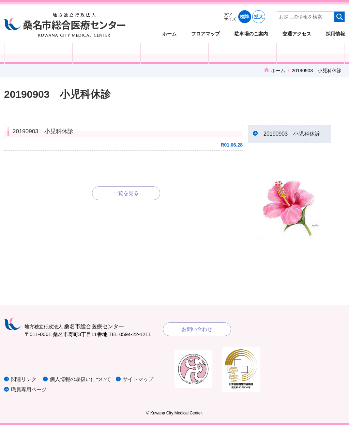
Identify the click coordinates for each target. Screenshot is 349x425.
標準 (244, 16)
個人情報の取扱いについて (80, 379)
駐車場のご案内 (251, 33)
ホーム (169, 33)
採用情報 (335, 33)
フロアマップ (205, 33)
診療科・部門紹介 (242, 53)
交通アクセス (297, 33)
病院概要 (310, 53)
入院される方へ (106, 53)
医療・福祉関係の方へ (174, 53)
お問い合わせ (197, 329)
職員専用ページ (29, 389)
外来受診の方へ (38, 53)
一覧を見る (126, 193)
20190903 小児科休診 (43, 131)
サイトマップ (138, 379)
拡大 (258, 16)
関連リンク (23, 379)
